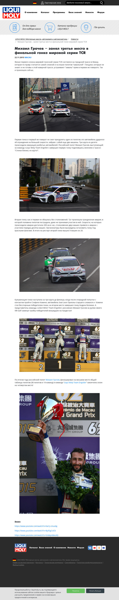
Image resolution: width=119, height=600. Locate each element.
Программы (59, 12)
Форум (100, 12)
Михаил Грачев (53, 380)
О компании (31, 12)
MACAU (28, 57)
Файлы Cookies (18, 565)
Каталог (45, 12)
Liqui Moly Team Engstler (75, 382)
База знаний (75, 12)
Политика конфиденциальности (89, 562)
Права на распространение (23, 562)
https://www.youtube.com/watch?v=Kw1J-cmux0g (36, 526)
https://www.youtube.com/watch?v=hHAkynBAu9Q (36, 535)
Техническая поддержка (54, 562)
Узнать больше (95, 591)
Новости (89, 12)
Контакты (39, 562)
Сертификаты (70, 562)
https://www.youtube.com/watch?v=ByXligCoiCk (35, 530)
